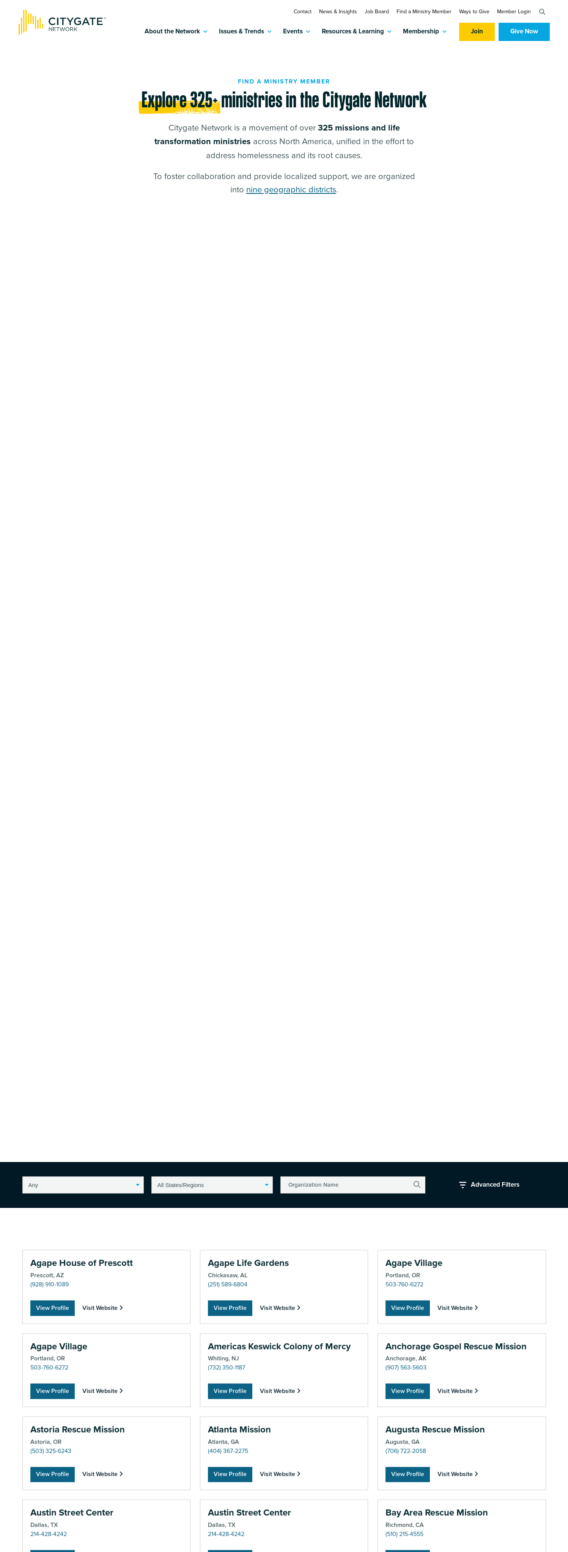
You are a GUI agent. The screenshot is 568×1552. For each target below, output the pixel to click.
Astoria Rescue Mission (77, 1543)
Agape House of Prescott (81, 1376)
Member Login (514, 11)
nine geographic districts (291, 195)
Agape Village (413, 1376)
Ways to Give (474, 11)
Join (477, 32)
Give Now (524, 32)
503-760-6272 (404, 1397)
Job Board (377, 11)
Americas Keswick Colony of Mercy (279, 1459)
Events (293, 32)
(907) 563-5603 (405, 1480)
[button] (542, 11)
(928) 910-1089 (49, 1397)
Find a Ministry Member (424, 11)
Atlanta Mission (239, 1543)
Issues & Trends (241, 32)
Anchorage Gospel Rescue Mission (456, 1459)
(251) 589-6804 (227, 1397)
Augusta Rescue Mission (435, 1543)
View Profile (52, 1421)
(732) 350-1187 (226, 1480)
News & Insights (338, 11)
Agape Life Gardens (248, 1376)
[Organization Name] (352, 1184)
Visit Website (102, 1421)
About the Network (172, 32)
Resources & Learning (353, 32)
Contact (303, 11)
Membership (421, 32)
